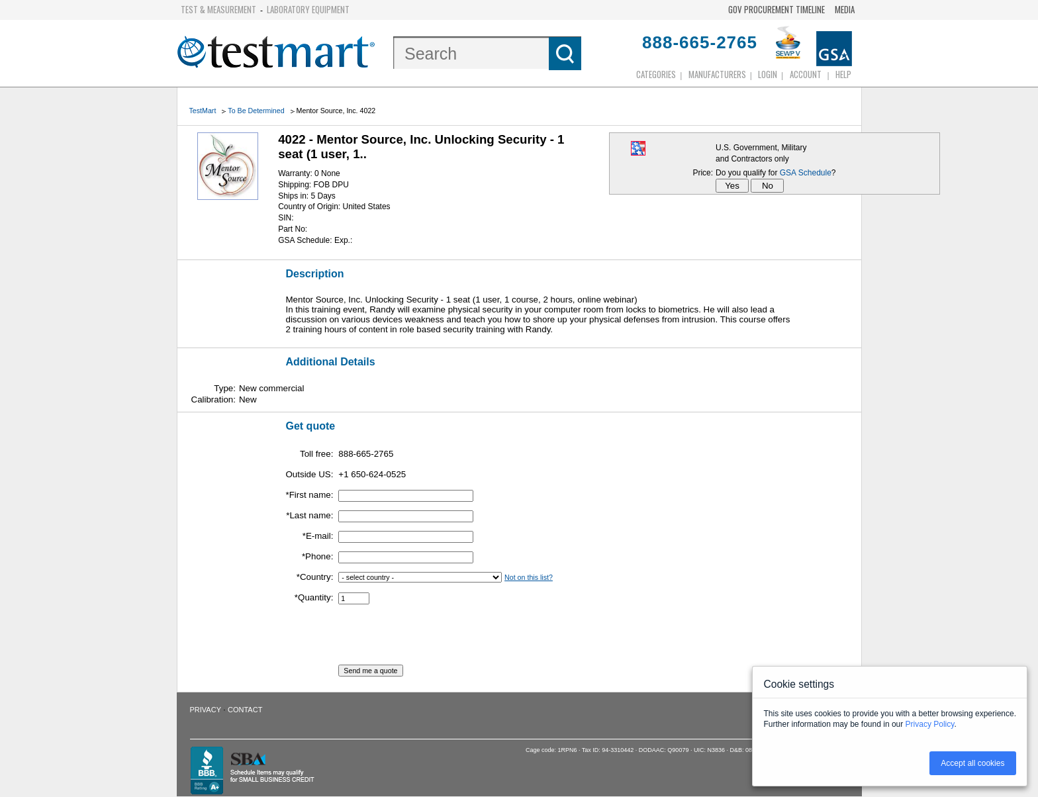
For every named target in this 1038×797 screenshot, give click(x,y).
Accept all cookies (972, 763)
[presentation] (439, 639)
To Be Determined (256, 111)
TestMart (202, 111)
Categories (656, 74)
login (767, 74)
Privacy (205, 710)
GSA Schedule (805, 172)
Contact (245, 710)
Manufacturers (717, 74)
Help (843, 74)
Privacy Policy (930, 724)
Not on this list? (528, 577)
